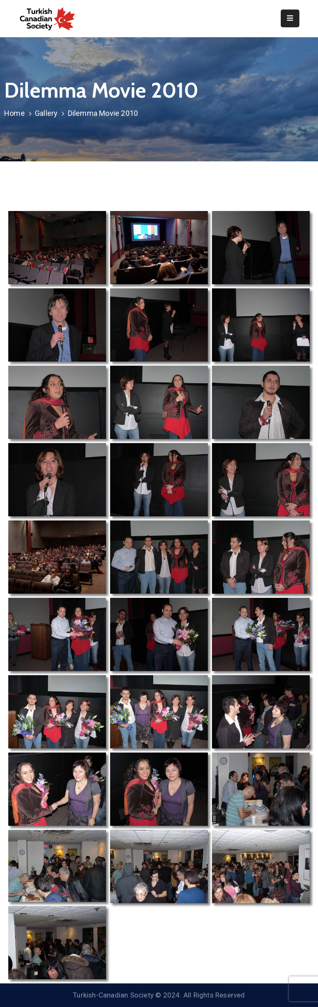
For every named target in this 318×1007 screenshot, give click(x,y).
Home (14, 113)
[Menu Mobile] (290, 18)
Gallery (46, 113)
